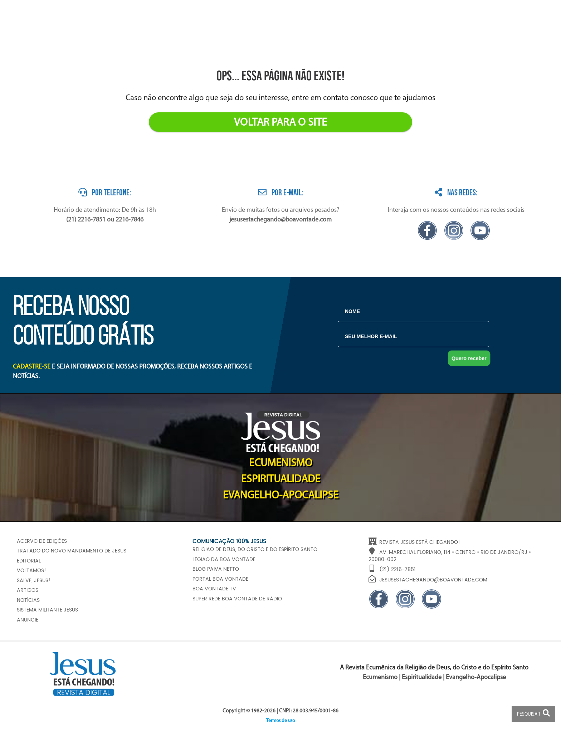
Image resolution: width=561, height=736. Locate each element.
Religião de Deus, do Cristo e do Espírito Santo (254, 550)
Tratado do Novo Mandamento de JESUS (71, 551)
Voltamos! (31, 571)
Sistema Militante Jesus (47, 610)
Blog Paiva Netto (215, 569)
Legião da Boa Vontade (223, 560)
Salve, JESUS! (33, 581)
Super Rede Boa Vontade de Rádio (237, 599)
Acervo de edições (42, 541)
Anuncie (27, 620)
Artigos (27, 590)
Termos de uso (280, 720)
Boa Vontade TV (214, 589)
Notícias (28, 600)
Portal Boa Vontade (220, 579)
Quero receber (469, 358)
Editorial (29, 561)
